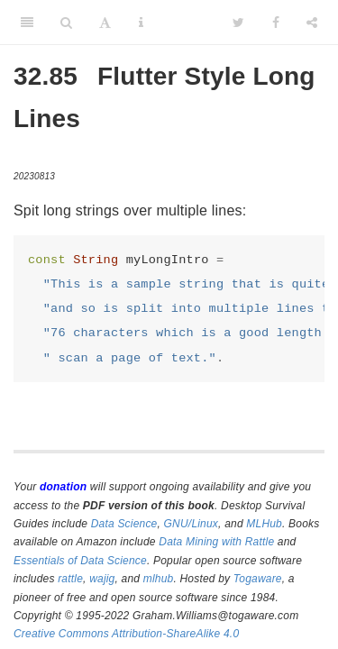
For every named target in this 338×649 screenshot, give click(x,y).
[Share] (312, 22)
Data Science (124, 523)
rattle (70, 578)
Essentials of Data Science (80, 560)
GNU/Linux (191, 523)
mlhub (158, 578)
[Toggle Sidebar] (27, 22)
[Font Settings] (105, 22)
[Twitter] (238, 22)
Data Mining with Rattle (216, 541)
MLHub (264, 523)
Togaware (257, 578)
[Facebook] (276, 22)
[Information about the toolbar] (141, 22)
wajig (101, 578)
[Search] (66, 22)
